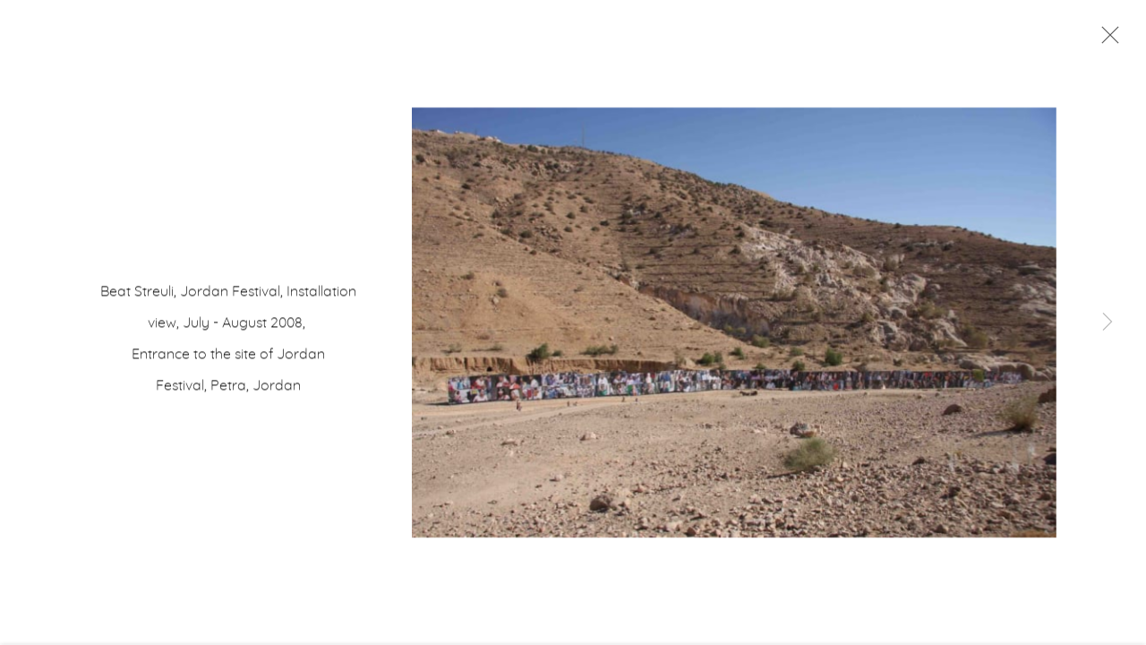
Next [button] (1107, 322)
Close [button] (1105, 40)
